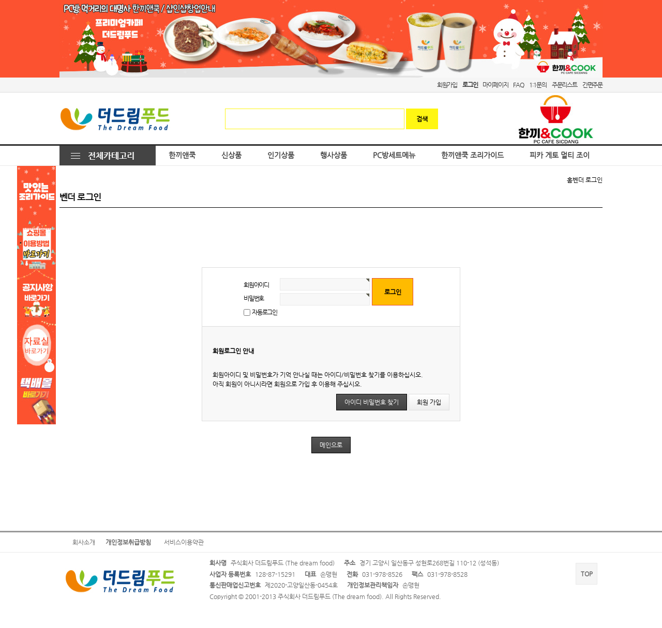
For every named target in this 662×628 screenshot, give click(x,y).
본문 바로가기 (0, 0)
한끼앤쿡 (182, 155)
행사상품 (333, 155)
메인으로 (331, 445)
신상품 (231, 155)
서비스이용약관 (184, 542)
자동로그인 (264, 312)
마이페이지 (495, 84)
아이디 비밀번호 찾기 (371, 402)
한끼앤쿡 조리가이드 (472, 155)
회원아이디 (256, 284)
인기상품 (280, 155)
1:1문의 (538, 84)
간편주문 (592, 84)
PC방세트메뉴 (394, 155)
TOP (587, 573)
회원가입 (447, 84)
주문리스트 (564, 84)
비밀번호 (254, 298)
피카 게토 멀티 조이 (560, 155)
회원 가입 (429, 402)
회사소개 (83, 542)
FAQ (518, 84)
